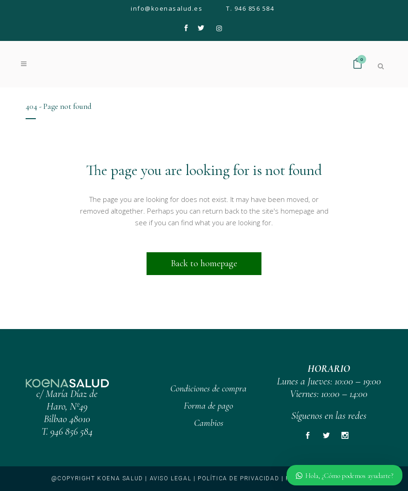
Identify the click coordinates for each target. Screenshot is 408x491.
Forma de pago (208, 405)
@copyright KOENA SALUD (97, 478)
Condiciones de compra (208, 388)
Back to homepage (204, 263)
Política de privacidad (238, 478)
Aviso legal (171, 478)
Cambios (208, 423)
